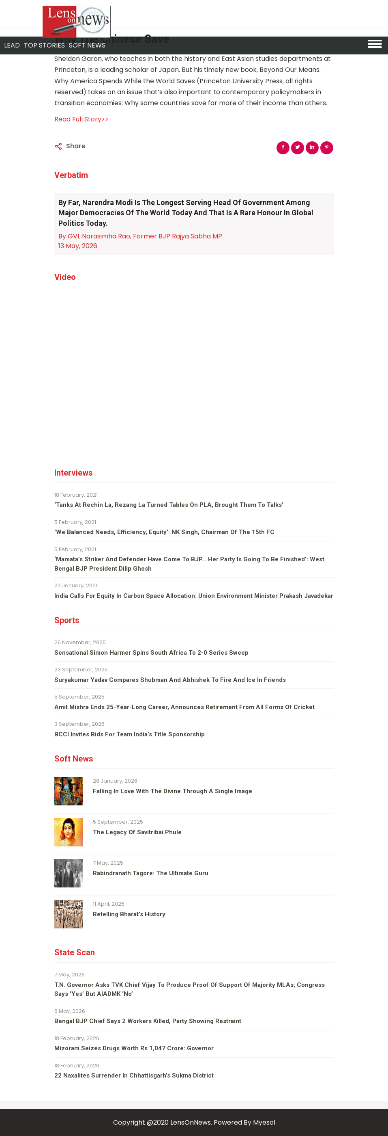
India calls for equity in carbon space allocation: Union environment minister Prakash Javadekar (193, 595)
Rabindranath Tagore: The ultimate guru (150, 873)
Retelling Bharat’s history (129, 914)
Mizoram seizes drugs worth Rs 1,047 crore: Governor (134, 1048)
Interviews (73, 473)
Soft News (73, 759)
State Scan (74, 952)
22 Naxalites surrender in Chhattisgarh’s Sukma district (134, 1075)
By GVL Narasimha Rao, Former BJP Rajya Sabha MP (140, 236)
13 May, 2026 (77, 246)
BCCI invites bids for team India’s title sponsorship (129, 734)
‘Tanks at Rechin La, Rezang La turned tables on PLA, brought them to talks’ (168, 504)
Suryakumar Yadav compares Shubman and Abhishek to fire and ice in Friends (170, 680)
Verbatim (71, 175)
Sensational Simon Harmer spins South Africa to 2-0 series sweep (151, 652)
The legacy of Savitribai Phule (137, 832)
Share (76, 146)
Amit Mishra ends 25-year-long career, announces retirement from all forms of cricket (184, 707)
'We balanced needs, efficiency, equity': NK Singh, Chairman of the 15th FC (164, 532)
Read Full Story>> (81, 119)
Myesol (264, 1122)
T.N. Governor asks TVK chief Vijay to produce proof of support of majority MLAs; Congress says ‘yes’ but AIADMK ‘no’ (189, 989)
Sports (66, 620)
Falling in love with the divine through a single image (172, 791)
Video (65, 277)
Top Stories (44, 45)
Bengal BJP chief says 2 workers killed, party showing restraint (147, 1021)
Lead (12, 45)
